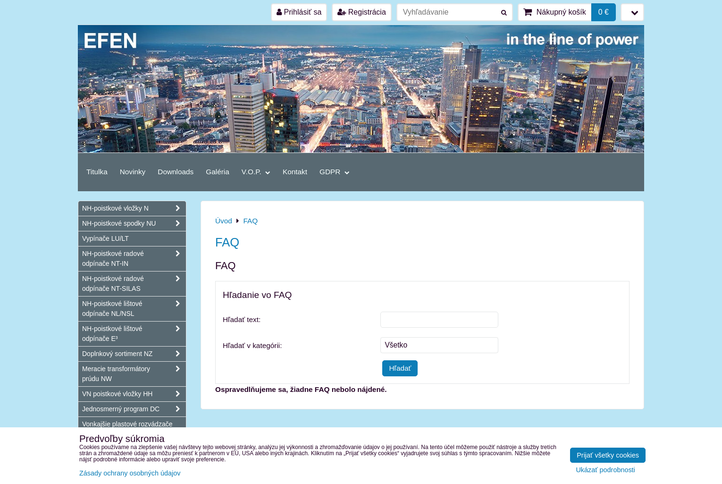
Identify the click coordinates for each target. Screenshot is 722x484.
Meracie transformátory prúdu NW (134, 374)
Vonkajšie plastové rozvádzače (127, 424)
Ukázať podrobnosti (605, 470)
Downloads (175, 172)
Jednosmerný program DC (134, 409)
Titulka (97, 172)
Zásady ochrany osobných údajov (129, 473)
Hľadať (400, 368)
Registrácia (361, 12)
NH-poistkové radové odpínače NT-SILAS (134, 284)
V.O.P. (256, 172)
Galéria (217, 172)
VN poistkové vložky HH (134, 394)
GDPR (334, 172)
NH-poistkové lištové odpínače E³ (134, 334)
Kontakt (295, 172)
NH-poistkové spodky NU (134, 223)
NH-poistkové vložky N (134, 208)
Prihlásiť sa (299, 12)
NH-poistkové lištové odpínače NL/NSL (134, 309)
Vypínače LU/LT (105, 238)
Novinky (133, 172)
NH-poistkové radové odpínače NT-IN (134, 258)
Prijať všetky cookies (608, 455)
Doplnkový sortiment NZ (134, 354)
